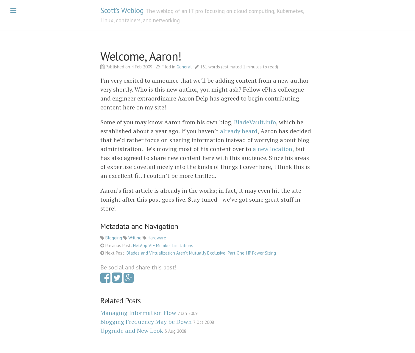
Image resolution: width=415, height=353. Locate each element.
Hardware (157, 238)
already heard (239, 131)
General (184, 67)
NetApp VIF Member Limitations (163, 245)
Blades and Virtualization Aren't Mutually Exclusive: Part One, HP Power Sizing (201, 253)
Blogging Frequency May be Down (146, 322)
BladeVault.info (255, 122)
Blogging (113, 238)
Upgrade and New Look (131, 331)
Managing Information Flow (138, 313)
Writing (134, 238)
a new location (272, 149)
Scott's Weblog (121, 10)
